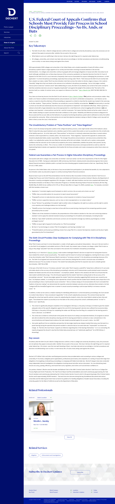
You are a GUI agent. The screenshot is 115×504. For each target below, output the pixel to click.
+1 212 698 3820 (43, 424)
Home (30, 11)
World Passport (54, 492)
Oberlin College (52, 252)
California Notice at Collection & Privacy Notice (98, 499)
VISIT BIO (36, 428)
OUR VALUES (92, 1)
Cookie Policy (71, 499)
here (92, 185)
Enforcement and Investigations (51, 455)
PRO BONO (84, 1)
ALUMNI (99, 1)
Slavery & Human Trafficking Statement (89, 500)
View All (69, 437)
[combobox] (44, 397)
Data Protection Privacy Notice (81, 499)
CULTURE (76, 1)
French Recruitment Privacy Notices (73, 500)
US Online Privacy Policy (62, 499)
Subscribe (80, 472)
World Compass (54, 490)
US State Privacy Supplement (49, 500)
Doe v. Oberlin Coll (84, 90)
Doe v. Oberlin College (76, 96)
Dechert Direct (33, 490)
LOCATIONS (70, 1)
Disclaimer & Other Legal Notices (50, 499)
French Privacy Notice (61, 500)
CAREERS (106, 1)
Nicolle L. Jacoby (41, 421)
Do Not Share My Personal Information (51, 502)
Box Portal (31, 492)
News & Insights (38, 11)
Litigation (34, 455)
